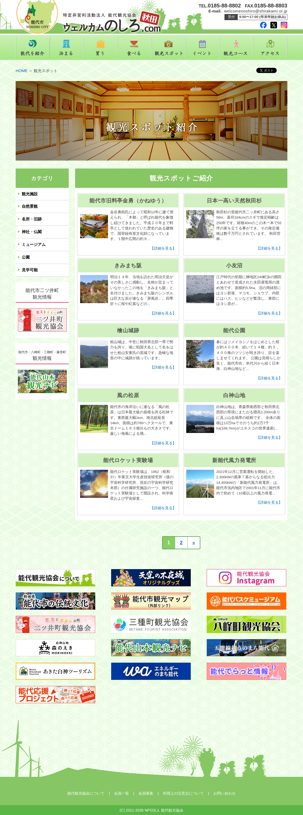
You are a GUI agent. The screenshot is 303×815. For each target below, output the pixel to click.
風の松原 (128, 395)
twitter (273, 25)
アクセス (270, 47)
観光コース (236, 47)
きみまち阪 (128, 265)
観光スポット (168, 47)
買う (101, 47)
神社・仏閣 (32, 232)
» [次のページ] (193, 542)
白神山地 (234, 395)
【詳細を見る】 (163, 248)
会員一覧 (121, 793)
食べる (135, 47)
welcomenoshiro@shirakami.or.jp (255, 11)
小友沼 (234, 265)
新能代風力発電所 (234, 460)
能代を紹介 (33, 47)
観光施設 (30, 194)
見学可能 (30, 270)
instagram (284, 25)
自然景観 (30, 206)
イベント (202, 47)
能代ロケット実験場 (128, 460)
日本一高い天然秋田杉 (234, 200)
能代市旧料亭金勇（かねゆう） (128, 200)
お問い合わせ (224, 793)
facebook (263, 25)
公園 (26, 257)
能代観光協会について (86, 793)
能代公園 (234, 330)
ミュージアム (34, 244)
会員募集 (145, 793)
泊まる (67, 47)
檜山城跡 (128, 330)
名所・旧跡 (32, 219)
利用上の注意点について (183, 793)
